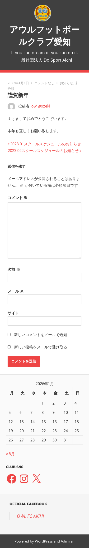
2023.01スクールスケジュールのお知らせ (45, 144)
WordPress (44, 541)
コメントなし (44, 83)
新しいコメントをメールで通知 (40, 334)
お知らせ (66, 83)
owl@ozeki (40, 106)
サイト (13, 313)
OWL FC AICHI (30, 516)
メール (16, 291)
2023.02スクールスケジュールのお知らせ (43, 150)
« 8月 (10, 453)
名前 (14, 269)
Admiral (67, 541)
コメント (18, 197)
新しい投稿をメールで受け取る (40, 347)
